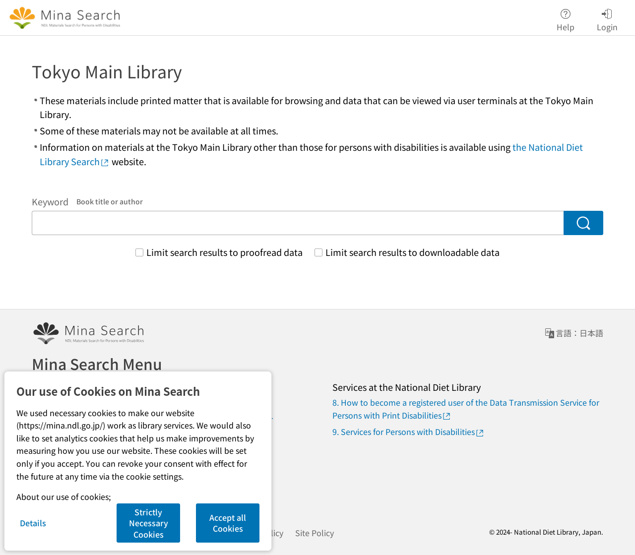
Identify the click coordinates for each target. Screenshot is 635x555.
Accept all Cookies (227, 522)
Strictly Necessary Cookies (148, 523)
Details (33, 523)
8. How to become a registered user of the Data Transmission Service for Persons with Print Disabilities (465, 408)
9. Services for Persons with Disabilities (408, 432)
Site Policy (314, 533)
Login (607, 18)
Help (565, 18)
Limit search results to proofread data (224, 252)
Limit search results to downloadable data (412, 252)
